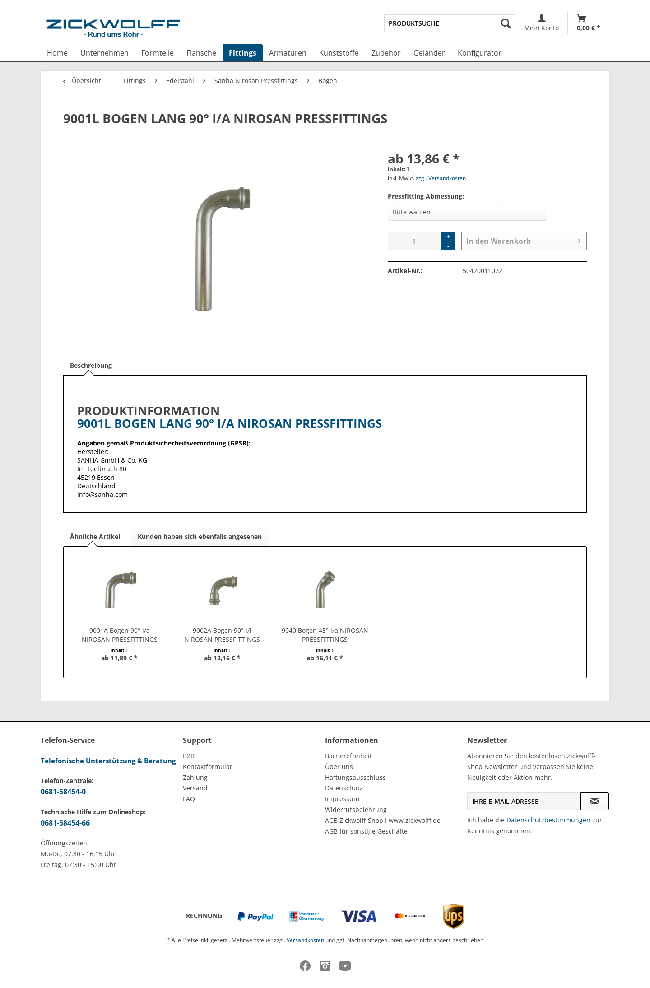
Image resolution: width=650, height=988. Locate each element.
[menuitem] (449, 23)
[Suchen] (506, 23)
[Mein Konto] (541, 23)
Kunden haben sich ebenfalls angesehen (200, 536)
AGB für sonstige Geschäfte (366, 831)
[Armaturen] (288, 52)
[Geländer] (429, 52)
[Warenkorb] (588, 23)
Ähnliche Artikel (95, 536)
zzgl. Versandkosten (441, 178)
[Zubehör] (386, 52)
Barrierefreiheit (348, 755)
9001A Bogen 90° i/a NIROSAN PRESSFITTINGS (120, 635)
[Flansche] (201, 52)
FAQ (189, 798)
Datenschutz (344, 788)
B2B (189, 755)
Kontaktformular (207, 766)
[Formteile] (157, 52)
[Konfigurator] (479, 52)
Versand (195, 788)
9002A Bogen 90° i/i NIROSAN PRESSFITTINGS (222, 635)
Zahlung (195, 777)
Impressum (342, 798)
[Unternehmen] (104, 52)
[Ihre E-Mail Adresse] (524, 801)
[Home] (57, 52)
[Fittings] (243, 52)
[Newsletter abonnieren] (594, 801)
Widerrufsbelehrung (356, 809)
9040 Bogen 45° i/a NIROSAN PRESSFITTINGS (325, 635)
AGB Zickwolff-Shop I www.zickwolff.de (383, 820)
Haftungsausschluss (355, 777)
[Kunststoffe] (339, 52)
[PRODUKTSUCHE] (449, 23)
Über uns (339, 766)
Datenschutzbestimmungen (548, 820)
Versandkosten (305, 940)
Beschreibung (91, 365)
